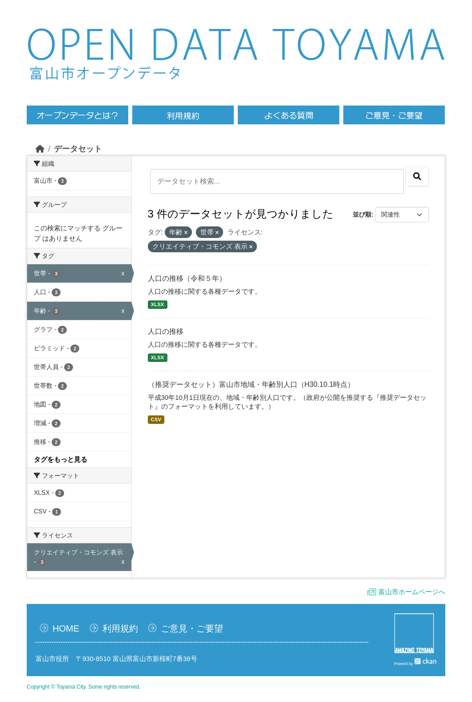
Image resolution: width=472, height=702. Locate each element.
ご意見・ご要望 (192, 628)
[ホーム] (40, 148)
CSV (156, 419)
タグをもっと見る (60, 459)
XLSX (157, 304)
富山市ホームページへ (411, 591)
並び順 (362, 214)
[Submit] (417, 176)
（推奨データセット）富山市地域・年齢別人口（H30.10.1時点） (251, 384)
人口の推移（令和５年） (187, 278)
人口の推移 (165, 331)
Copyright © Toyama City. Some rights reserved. (84, 687)
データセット (78, 148)
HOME (66, 628)
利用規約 (120, 628)
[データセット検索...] (277, 181)
